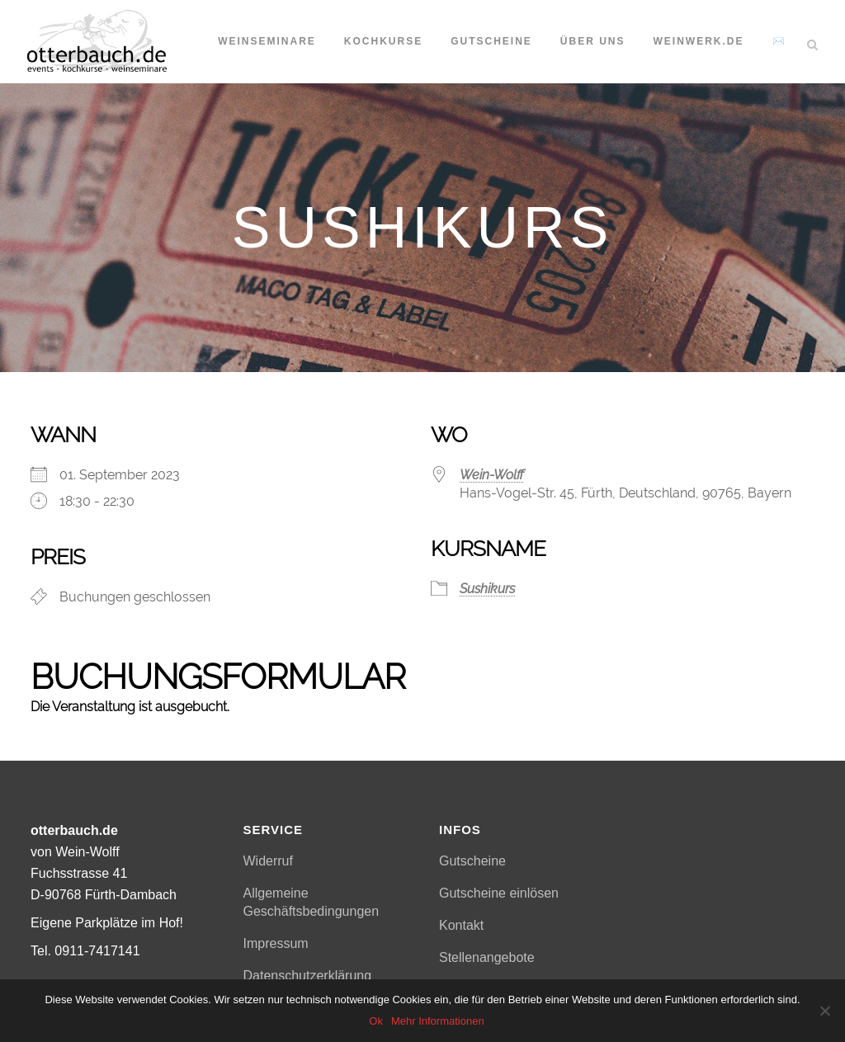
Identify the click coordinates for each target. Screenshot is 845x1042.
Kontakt (461, 925)
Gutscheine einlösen (499, 893)
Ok (376, 1021)
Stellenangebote (487, 957)
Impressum (276, 943)
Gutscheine (472, 861)
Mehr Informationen (437, 1021)
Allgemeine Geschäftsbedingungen (311, 902)
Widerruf (268, 861)
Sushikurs (487, 588)
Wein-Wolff (492, 475)
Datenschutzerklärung (307, 976)
